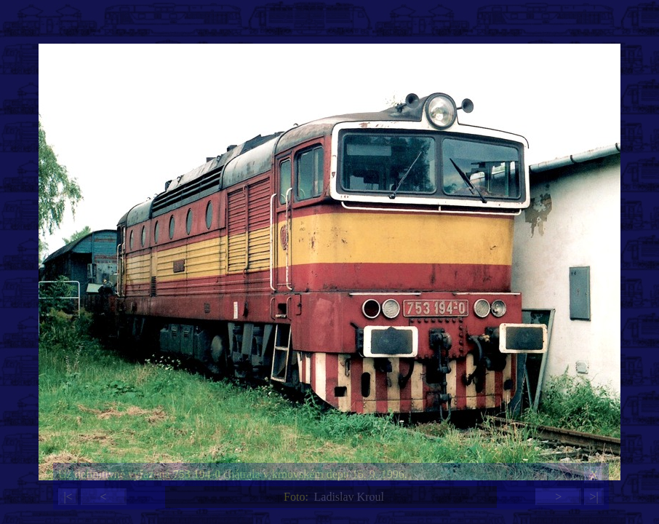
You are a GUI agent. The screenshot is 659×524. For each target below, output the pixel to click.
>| (593, 497)
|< (67, 497)
